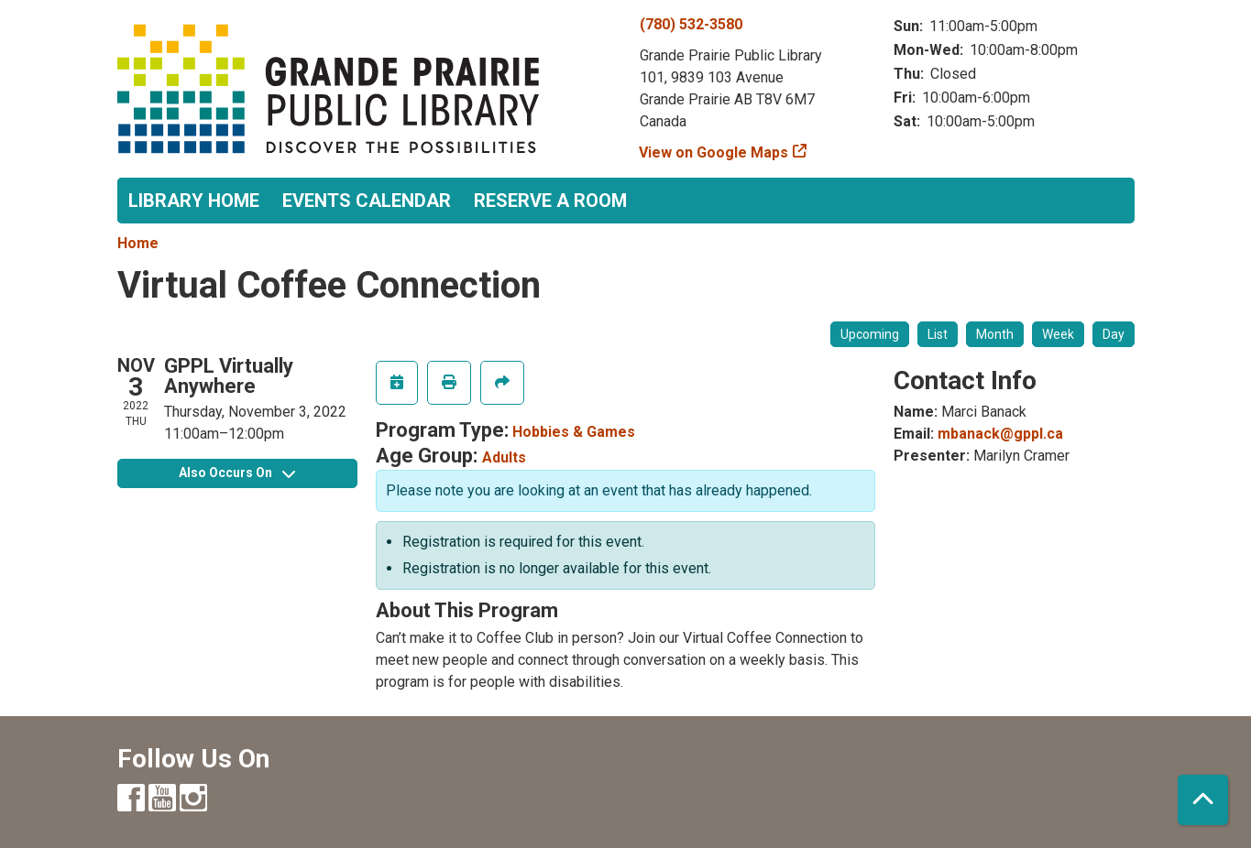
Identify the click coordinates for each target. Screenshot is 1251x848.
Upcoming (869, 334)
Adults (504, 457)
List (937, 334)
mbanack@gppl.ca (1000, 433)
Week (1058, 334)
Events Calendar (366, 201)
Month (995, 334)
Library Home (193, 201)
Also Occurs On (237, 472)
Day (1114, 334)
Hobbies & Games (573, 431)
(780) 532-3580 (691, 24)
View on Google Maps (714, 152)
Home (138, 243)
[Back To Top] (1203, 800)
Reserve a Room (550, 201)
